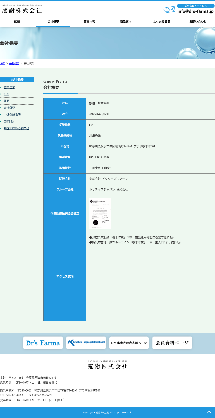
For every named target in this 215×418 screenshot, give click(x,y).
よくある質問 (161, 21)
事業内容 (89, 21)
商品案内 (125, 21)
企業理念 (9, 87)
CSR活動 (9, 121)
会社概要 (53, 21)
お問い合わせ (198, 21)
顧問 (6, 100)
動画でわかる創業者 (16, 128)
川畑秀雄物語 (12, 114)
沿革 (6, 94)
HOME (17, 21)
